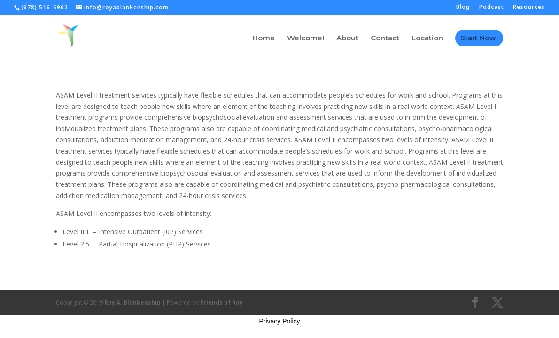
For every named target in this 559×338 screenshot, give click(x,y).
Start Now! (479, 37)
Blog (463, 7)
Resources (529, 7)
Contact (385, 38)
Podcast (491, 7)
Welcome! (305, 38)
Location (427, 38)
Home (264, 38)
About (347, 38)
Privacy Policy (279, 321)
